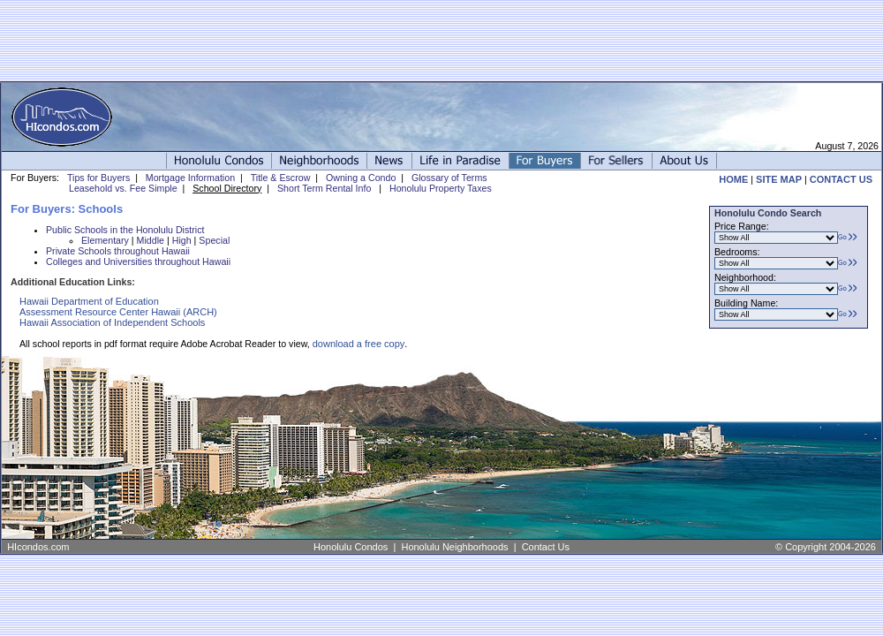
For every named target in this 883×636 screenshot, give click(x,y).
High (182, 240)
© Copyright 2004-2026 (825, 546)
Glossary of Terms (449, 177)
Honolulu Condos (350, 546)
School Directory (226, 188)
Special (214, 240)
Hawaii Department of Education (89, 301)
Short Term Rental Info (324, 188)
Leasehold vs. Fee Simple (123, 188)
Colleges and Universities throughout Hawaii (138, 261)
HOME (733, 179)
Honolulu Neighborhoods (454, 546)
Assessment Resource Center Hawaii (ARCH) (118, 312)
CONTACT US (841, 179)
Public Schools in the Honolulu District (125, 229)
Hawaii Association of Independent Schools (112, 322)
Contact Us (546, 546)
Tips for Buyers (98, 177)
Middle (150, 240)
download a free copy (359, 343)
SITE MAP (779, 179)
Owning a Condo (361, 177)
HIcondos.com (38, 546)
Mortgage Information (190, 177)
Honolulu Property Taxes (440, 188)
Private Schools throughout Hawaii (118, 251)
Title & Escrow (281, 177)
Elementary (105, 240)
